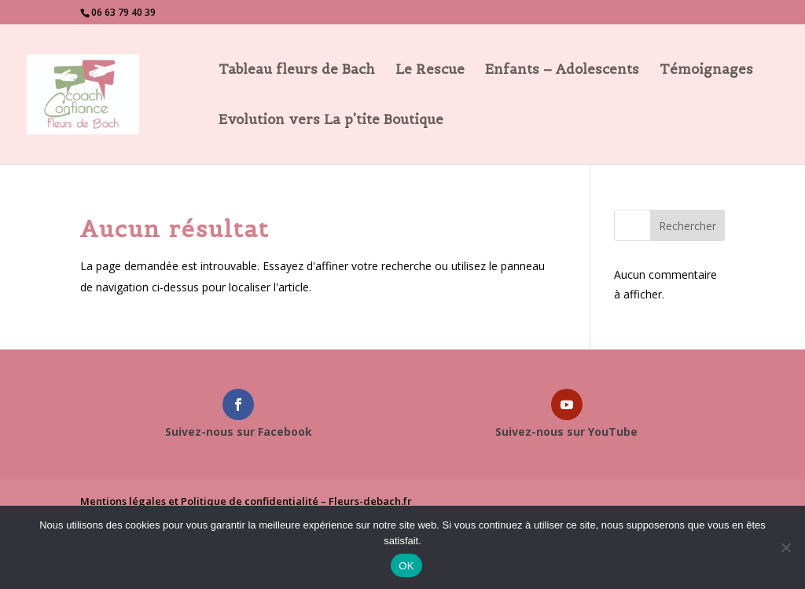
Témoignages (706, 71)
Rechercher (687, 225)
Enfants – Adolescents (562, 71)
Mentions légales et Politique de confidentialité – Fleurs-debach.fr (246, 501)
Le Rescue (430, 71)
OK (406, 566)
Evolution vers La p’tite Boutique (331, 121)
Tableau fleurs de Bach (297, 71)
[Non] (785, 547)
